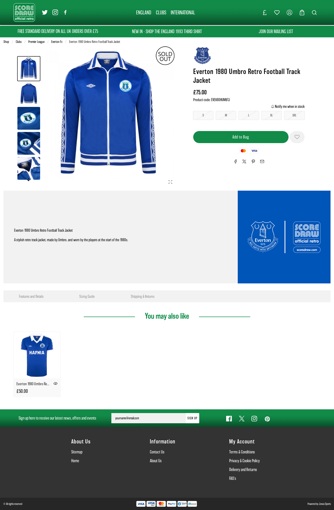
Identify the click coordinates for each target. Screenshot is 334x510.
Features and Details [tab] (31, 296)
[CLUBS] (161, 12)
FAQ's (232, 478)
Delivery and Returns (243, 469)
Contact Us (157, 452)
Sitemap (76, 452)
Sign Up (192, 418)
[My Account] (289, 12)
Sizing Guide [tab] (87, 296)
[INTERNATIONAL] (183, 12)
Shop (6, 42)
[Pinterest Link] (267, 419)
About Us (156, 461)
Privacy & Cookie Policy (244, 461)
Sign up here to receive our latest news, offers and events (57, 418)
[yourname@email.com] (148, 418)
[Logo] (24, 12)
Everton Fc (56, 42)
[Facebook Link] (65, 13)
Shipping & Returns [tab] (142, 296)
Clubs (19, 42)
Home (75, 461)
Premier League (36, 42)
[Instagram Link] (55, 13)
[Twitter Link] (45, 13)
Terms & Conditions (242, 452)
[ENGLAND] (144, 12)
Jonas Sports (325, 503)
